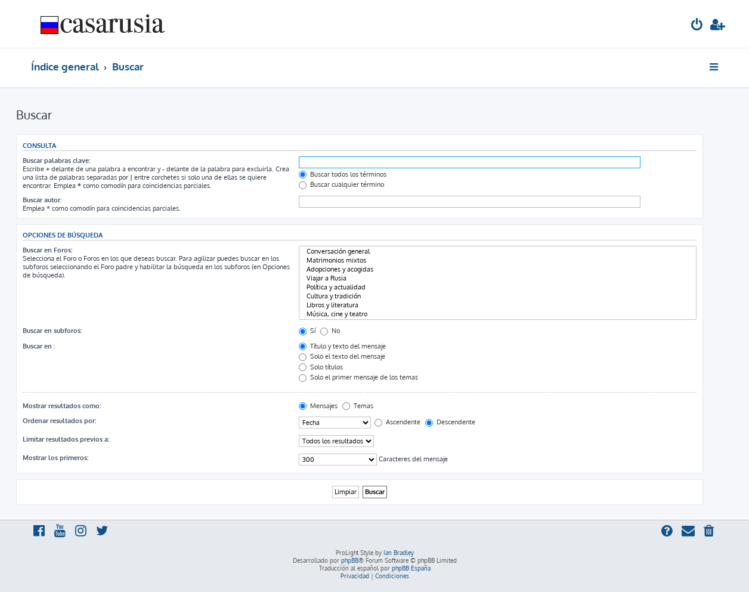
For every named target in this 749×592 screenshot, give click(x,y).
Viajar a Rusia (497, 278)
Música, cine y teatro (497, 314)
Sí (307, 330)
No (330, 330)
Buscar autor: (42, 200)
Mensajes (318, 406)
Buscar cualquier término (341, 184)
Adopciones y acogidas (497, 269)
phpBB (349, 560)
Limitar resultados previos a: (66, 439)
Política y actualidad (497, 287)
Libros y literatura (497, 305)
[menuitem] (697, 26)
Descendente (450, 422)
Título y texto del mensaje (342, 346)
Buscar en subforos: (52, 330)
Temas (357, 406)
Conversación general (497, 251)
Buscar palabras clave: (56, 160)
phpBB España (411, 568)
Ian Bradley (398, 552)
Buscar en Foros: (47, 250)
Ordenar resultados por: (59, 421)
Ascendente (397, 422)
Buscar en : (39, 346)
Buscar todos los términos (342, 174)
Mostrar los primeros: (55, 458)
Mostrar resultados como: (62, 406)
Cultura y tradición (497, 296)
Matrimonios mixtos (497, 260)
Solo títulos (321, 367)
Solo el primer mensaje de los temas (358, 377)
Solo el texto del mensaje (342, 356)
